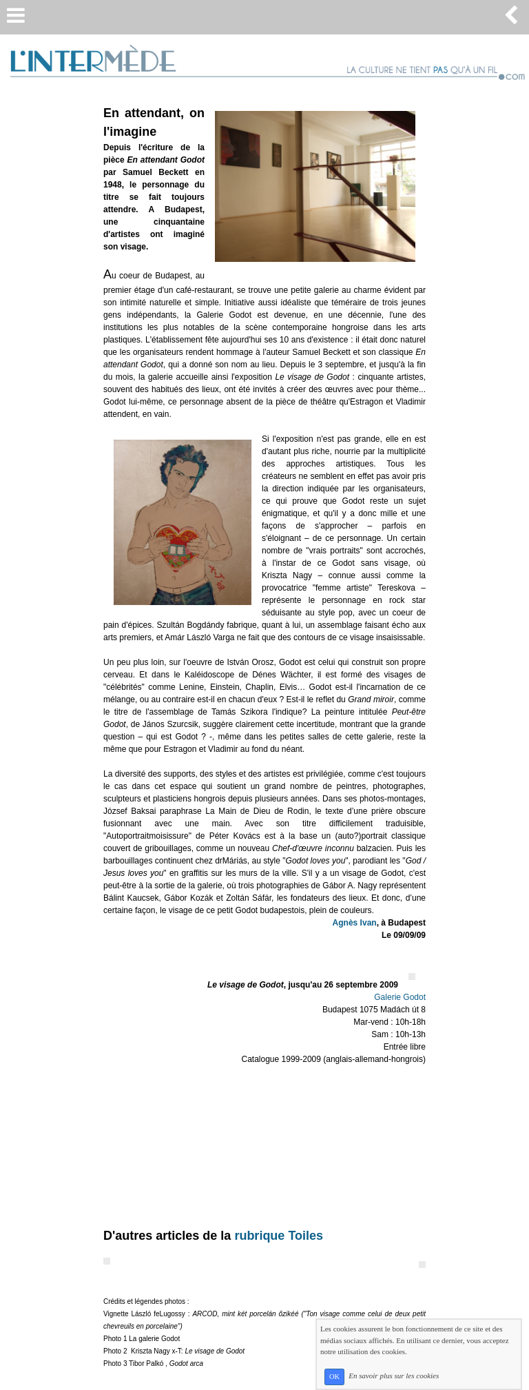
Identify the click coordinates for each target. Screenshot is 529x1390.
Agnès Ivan (355, 923)
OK (334, 1376)
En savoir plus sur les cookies (394, 1376)
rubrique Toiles (278, 1236)
